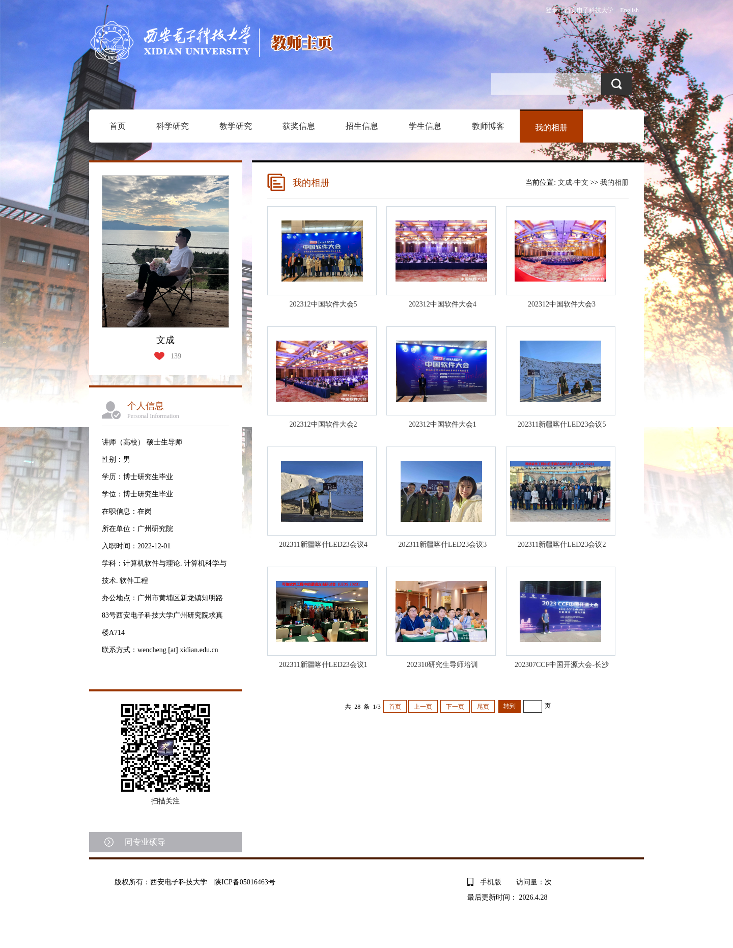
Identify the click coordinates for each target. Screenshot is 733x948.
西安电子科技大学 (589, 10)
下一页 (455, 706)
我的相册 (551, 127)
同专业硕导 (145, 842)
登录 (552, 10)
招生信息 (362, 126)
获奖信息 (299, 126)
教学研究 (235, 126)
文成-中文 (573, 182)
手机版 (490, 882)
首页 (117, 126)
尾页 (483, 706)
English (629, 10)
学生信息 (425, 126)
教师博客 (488, 126)
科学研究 (172, 126)
